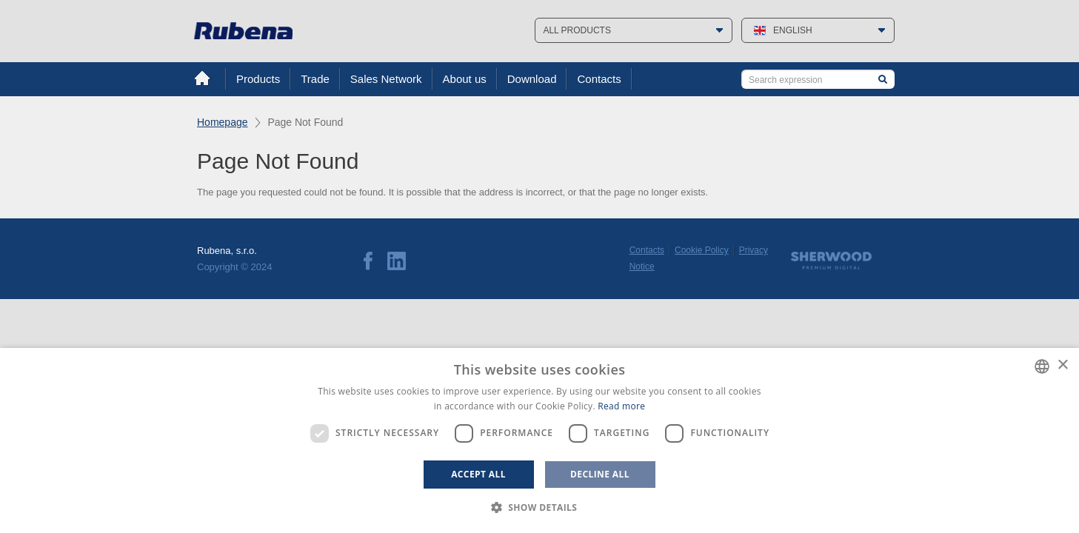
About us (465, 79)
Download (532, 79)
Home (202, 78)
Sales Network (386, 79)
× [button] (1062, 365)
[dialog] (539, 440)
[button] (540, 507)
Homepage (222, 122)
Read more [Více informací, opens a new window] (621, 406)
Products (258, 79)
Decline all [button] (599, 474)
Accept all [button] (478, 474)
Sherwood (831, 260)
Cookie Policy (702, 250)
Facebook (368, 261)
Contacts (599, 79)
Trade (315, 79)
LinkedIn (396, 261)
